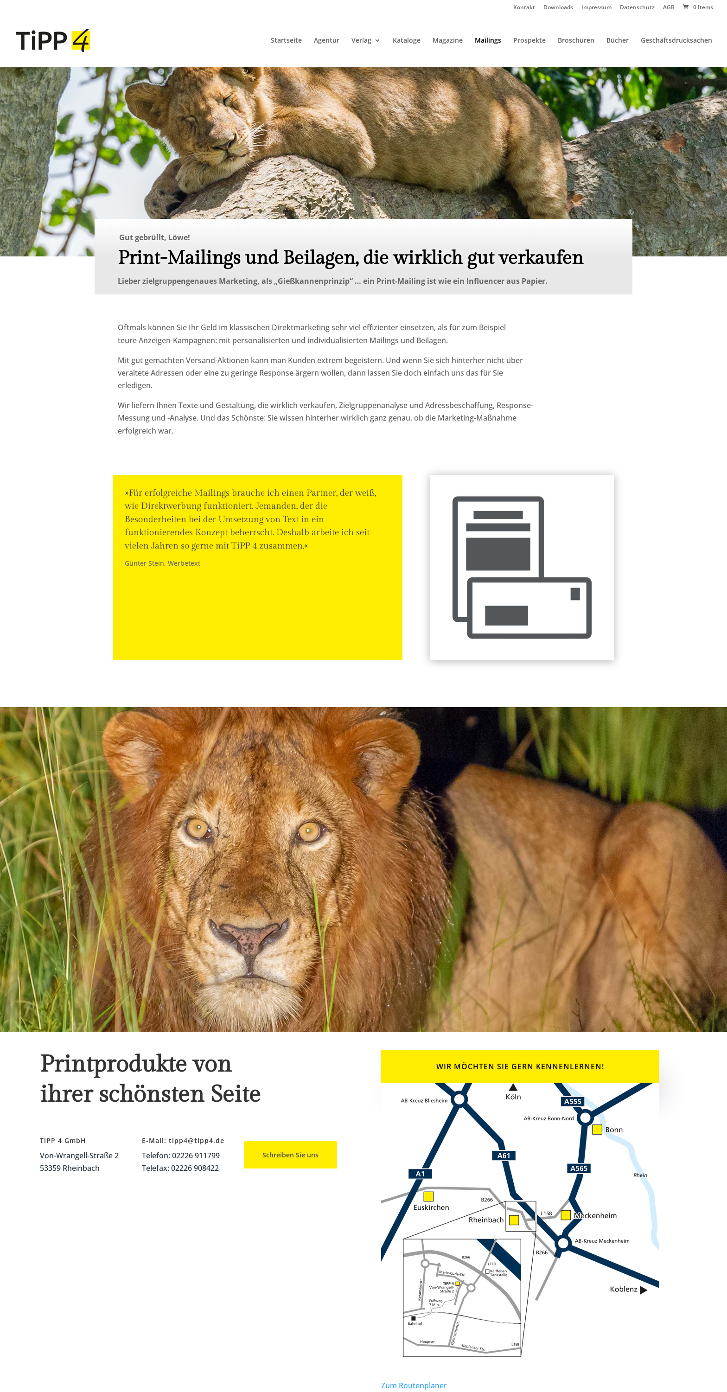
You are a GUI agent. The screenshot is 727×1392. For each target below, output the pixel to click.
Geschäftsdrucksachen (676, 41)
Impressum (596, 8)
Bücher (617, 41)
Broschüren (576, 41)
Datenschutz (637, 8)
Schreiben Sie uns (290, 1154)
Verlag (361, 41)
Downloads (558, 8)
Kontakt (524, 8)
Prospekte (529, 41)
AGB (669, 8)
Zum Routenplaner (414, 1385)
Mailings (488, 41)
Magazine (448, 41)
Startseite (286, 41)
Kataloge (407, 41)
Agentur (326, 41)
